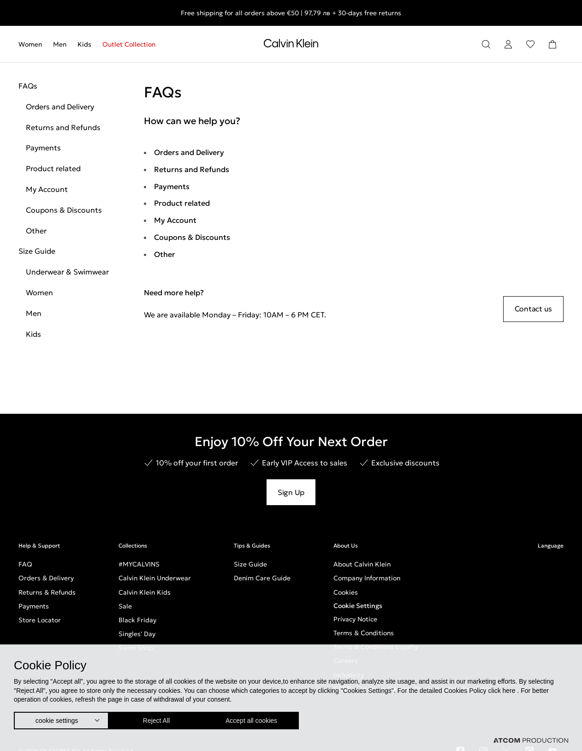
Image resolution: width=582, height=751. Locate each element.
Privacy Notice (355, 619)
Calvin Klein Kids (145, 592)
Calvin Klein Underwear (155, 578)
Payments (43, 147)
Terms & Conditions (363, 633)
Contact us (533, 308)
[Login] (508, 44)
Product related (53, 168)
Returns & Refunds (47, 592)
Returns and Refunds (63, 127)
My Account (47, 189)
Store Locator (39, 620)
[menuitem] (33, 44)
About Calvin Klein (362, 564)
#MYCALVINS (139, 564)
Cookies (345, 592)
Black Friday (137, 620)
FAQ (25, 564)
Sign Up (291, 492)
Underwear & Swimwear (67, 271)
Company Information (366, 578)
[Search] (486, 44)
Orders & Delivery (46, 578)
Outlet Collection (128, 44)
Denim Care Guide (262, 578)
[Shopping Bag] (552, 44)
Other (36, 230)
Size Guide (36, 251)
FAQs (27, 85)
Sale (125, 606)
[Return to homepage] (291, 45)
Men (59, 44)
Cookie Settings (357, 606)
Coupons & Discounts (64, 210)
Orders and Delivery (60, 106)
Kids (84, 44)
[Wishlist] (530, 44)
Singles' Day (137, 634)
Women (30, 44)
